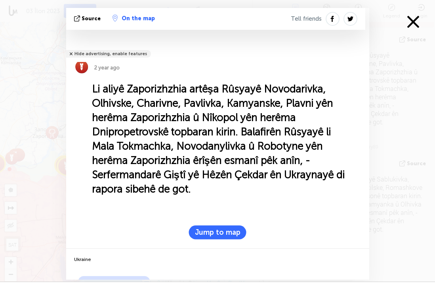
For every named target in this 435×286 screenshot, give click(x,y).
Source (88, 18)
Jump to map (217, 232)
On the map (134, 18)
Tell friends (306, 18)
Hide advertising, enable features (110, 53)
